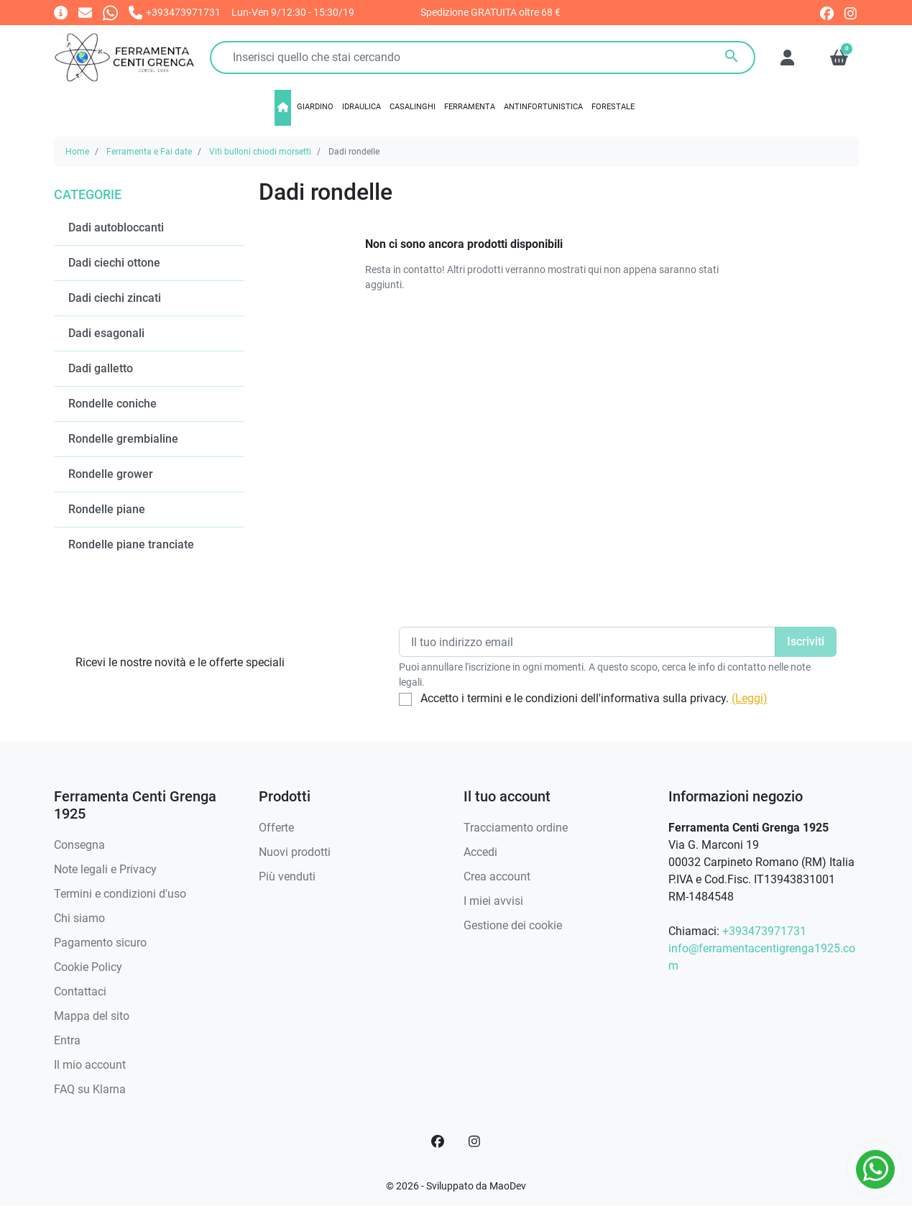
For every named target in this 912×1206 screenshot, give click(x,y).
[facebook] (827, 12)
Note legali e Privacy (105, 869)
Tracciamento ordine (516, 827)
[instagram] (851, 12)
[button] (839, 57)
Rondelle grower (110, 474)
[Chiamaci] (174, 12)
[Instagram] (475, 1141)
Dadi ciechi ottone (114, 263)
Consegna (79, 845)
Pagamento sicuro (100, 942)
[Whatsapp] (110, 12)
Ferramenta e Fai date (149, 152)
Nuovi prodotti (295, 852)
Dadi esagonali (106, 333)
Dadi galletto (100, 368)
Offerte (276, 827)
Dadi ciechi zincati (114, 298)
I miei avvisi (493, 901)
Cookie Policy (88, 967)
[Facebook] (437, 1141)
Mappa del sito (91, 1016)
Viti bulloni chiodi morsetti (260, 152)
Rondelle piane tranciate (131, 544)
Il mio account (90, 1065)
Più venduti (287, 876)
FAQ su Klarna (90, 1089)
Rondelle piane (106, 509)
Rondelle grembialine (123, 439)
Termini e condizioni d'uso (120, 894)
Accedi (480, 852)
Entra (67, 1040)
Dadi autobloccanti (116, 227)
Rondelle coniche (112, 403)
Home (77, 152)
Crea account (497, 876)
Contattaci (80, 991)
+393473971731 (764, 931)
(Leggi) (750, 698)
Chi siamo (79, 918)
